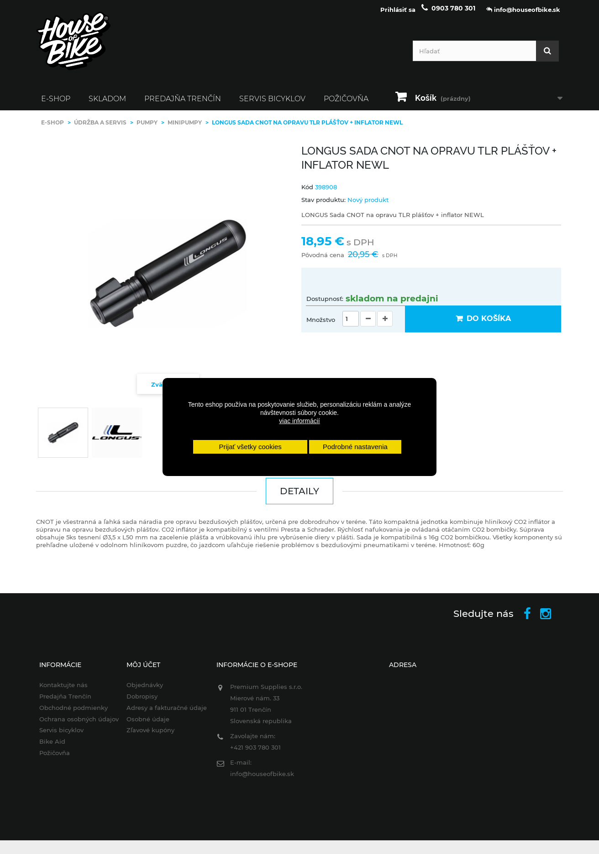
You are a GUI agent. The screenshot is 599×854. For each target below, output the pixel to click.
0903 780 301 (453, 13)
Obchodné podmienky (68, 712)
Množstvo (320, 324)
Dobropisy (138, 700)
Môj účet (140, 669)
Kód (307, 191)
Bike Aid (47, 746)
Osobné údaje (144, 723)
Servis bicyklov (272, 103)
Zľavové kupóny (147, 735)
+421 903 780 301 (253, 752)
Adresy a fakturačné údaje (163, 712)
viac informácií (299, 420)
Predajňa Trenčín (182, 103)
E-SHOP (55, 103)
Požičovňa (346, 103)
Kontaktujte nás (58, 689)
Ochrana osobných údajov (74, 723)
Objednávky (141, 689)
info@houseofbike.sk (260, 778)
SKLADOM (107, 103)
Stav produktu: (323, 204)
